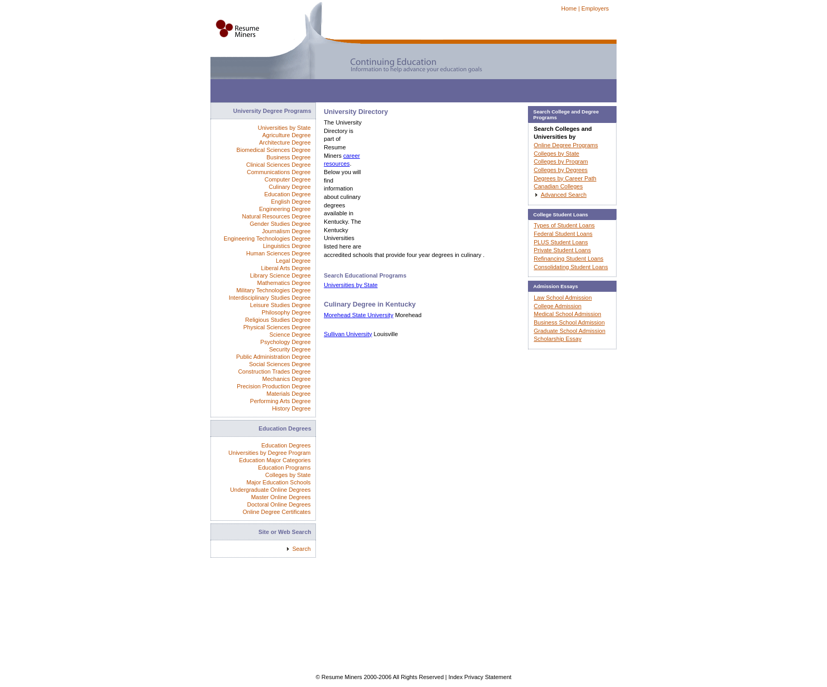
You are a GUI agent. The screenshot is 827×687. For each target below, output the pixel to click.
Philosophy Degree (286, 312)
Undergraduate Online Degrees (270, 489)
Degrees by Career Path (565, 178)
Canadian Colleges (558, 186)
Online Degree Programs (566, 145)
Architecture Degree (285, 142)
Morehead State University (358, 315)
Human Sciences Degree (278, 253)
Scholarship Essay (558, 339)
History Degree (291, 408)
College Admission (558, 306)
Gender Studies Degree (280, 224)
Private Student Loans (562, 250)
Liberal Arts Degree (286, 268)
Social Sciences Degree (280, 364)
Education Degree (287, 194)
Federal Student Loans (563, 234)
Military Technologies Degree (273, 290)
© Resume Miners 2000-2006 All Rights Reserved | (381, 677)
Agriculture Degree (286, 135)
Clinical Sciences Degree (278, 164)
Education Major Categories (275, 460)
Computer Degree (288, 179)
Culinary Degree (290, 187)
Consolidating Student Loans (571, 267)
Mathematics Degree (284, 283)
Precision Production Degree (274, 386)
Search (301, 549)
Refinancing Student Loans (568, 258)
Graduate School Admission (569, 331)
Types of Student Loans (564, 225)
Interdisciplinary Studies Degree (270, 297)
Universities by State (351, 285)
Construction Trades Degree (274, 371)
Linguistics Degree (287, 246)
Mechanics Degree (286, 379)
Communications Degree (279, 172)
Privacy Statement (487, 677)
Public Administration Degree (273, 357)
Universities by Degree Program (269, 453)
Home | (570, 8)
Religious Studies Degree (278, 320)
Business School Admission (569, 322)
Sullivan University (348, 334)
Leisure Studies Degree (280, 305)
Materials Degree (288, 393)
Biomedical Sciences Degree (273, 150)
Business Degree (288, 157)
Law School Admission (563, 297)
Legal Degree (293, 260)
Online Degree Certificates (277, 512)
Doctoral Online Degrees (279, 504)
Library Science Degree (280, 275)
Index (455, 677)
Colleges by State (288, 475)
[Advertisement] (402, 89)
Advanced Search (563, 195)
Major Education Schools (278, 482)
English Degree (291, 201)
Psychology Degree (286, 342)
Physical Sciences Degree (277, 327)
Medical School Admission (567, 314)
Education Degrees (286, 445)
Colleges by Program (561, 161)
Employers (595, 8)
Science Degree (290, 334)
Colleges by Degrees (561, 170)
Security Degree (290, 349)
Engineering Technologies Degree (267, 238)
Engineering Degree (285, 209)
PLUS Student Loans (561, 242)
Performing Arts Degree (280, 401)
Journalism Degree (286, 231)
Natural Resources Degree (276, 216)
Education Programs (284, 467)
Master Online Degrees (281, 497)
